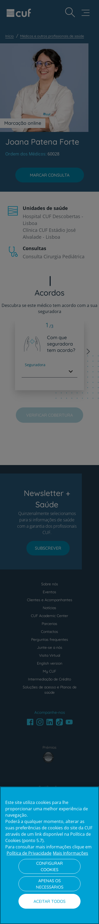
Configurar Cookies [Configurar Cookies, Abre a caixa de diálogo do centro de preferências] (49, 866)
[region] (49, 855)
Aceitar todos (49, 901)
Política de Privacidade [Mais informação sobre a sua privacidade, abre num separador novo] (29, 853)
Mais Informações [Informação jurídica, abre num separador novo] (70, 853)
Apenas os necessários (49, 884)
